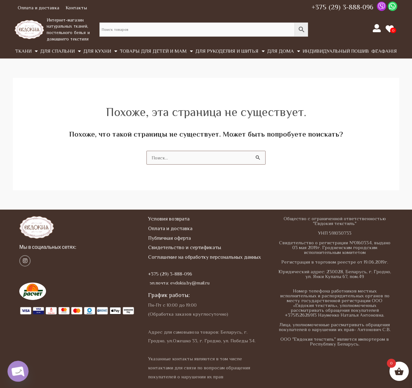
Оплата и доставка (38, 7)
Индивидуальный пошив (336, 51)
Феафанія (384, 51)
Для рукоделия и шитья (230, 51)
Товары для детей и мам (156, 51)
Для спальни (60, 51)
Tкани (26, 51)
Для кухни (100, 51)
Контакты (76, 7)
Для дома (283, 51)
